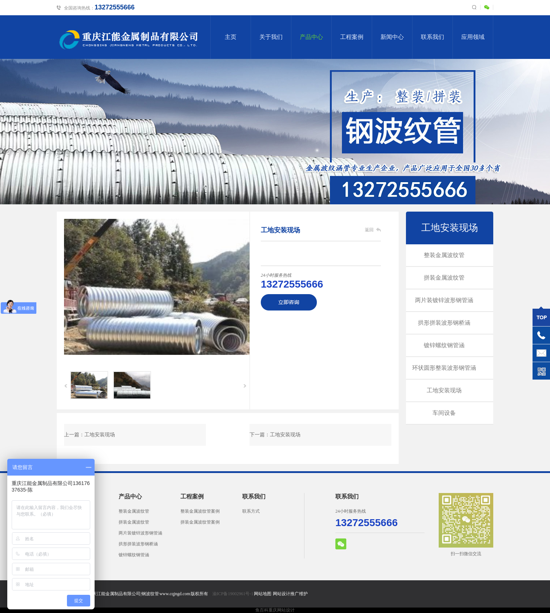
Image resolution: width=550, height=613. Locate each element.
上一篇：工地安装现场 (89, 434)
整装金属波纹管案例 (200, 511)
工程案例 (351, 37)
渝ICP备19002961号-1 (233, 593)
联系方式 (251, 511)
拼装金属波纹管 (444, 278)
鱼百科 (261, 610)
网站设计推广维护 (290, 593)
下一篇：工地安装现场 (275, 434)
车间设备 (444, 413)
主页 (230, 37)
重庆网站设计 (281, 610)
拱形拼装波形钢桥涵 (444, 323)
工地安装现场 (449, 228)
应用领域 (473, 37)
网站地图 (262, 593)
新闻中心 (392, 37)
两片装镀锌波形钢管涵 (444, 300)
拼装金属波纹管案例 (200, 522)
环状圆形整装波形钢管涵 (444, 368)
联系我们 (432, 37)
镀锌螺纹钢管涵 (444, 345)
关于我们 (271, 37)
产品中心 (311, 37)
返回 (369, 229)
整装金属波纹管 (444, 255)
